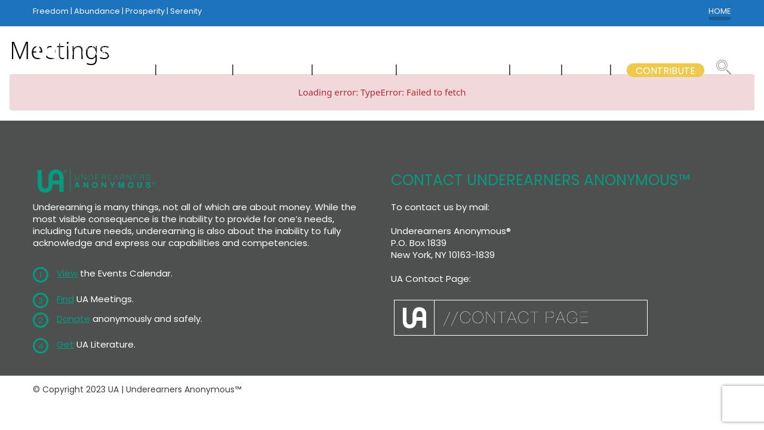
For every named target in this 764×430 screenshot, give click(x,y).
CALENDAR (273, 71)
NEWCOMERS (111, 71)
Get (65, 344)
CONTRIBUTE (665, 71)
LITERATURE (355, 71)
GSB (587, 71)
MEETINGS (195, 71)
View (67, 273)
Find (65, 299)
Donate (73, 318)
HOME (719, 11)
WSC (537, 71)
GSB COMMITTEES (454, 71)
